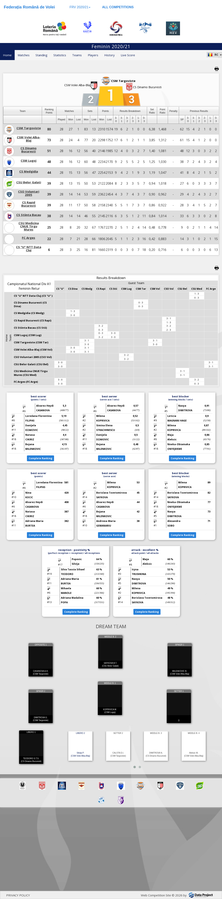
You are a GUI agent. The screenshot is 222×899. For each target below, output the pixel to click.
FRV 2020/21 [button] (80, 7)
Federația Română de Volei (29, 7)
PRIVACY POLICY (18, 895)
